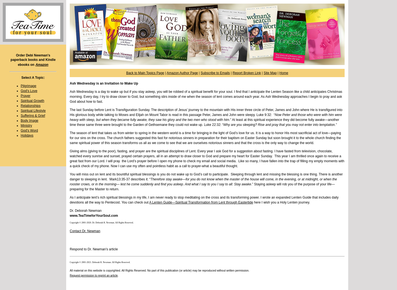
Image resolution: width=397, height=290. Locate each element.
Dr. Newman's (98, 249)
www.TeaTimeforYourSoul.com (94, 216)
